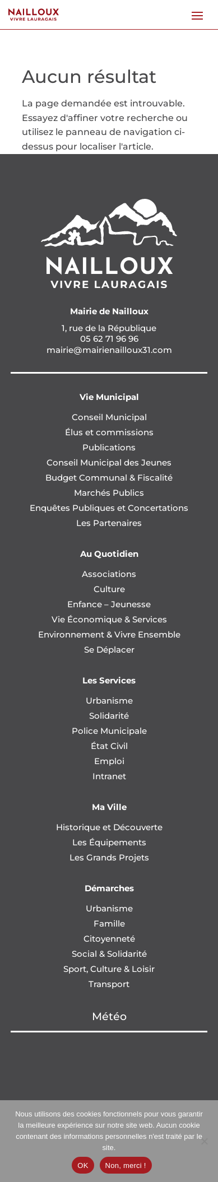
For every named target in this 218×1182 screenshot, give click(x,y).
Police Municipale (109, 730)
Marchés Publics (109, 492)
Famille (109, 923)
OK (82, 1165)
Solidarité (109, 715)
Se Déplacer (109, 649)
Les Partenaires (109, 523)
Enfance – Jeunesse (109, 604)
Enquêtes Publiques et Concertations (109, 507)
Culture (109, 589)
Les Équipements (109, 842)
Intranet (109, 776)
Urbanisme (109, 700)
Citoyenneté (109, 938)
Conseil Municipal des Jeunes (109, 462)
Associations (109, 574)
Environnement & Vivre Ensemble (109, 634)
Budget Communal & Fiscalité (109, 477)
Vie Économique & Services (109, 619)
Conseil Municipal (109, 417)
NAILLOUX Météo (109, 1074)
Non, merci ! (125, 1165)
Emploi (109, 761)
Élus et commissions (109, 432)
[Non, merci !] (204, 1141)
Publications (109, 447)
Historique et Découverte (109, 827)
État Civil (109, 746)
